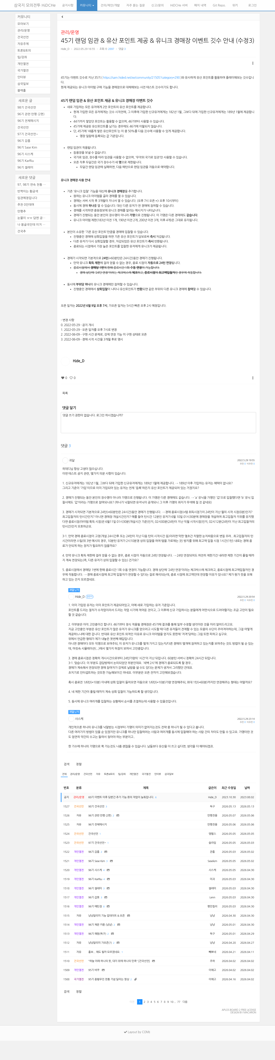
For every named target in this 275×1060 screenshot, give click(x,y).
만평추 (21, 211)
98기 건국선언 (26, 107)
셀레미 (209, 898)
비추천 (251, 464)
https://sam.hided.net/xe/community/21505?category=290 (141, 77)
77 (178, 1021)
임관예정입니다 (27, 197)
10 (171, 1021)
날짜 (246, 788)
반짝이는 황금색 (27, 191)
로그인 (252, 5)
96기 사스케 (25, 154)
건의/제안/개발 (110, 5)
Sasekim (208, 868)
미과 (208, 888)
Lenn (209, 908)
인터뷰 (167, 774)
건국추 (21, 231)
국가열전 (155, 774)
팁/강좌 (128, 774)
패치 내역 (200, 5)
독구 (208, 808)
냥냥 (208, 928)
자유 (102, 774)
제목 (145, 788)
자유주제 (23, 43)
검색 (66, 764)
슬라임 (209, 848)
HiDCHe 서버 (179, 5)
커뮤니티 (87, 5)
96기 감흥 (23, 140)
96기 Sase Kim (27, 147)
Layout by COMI (137, 1051)
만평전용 (208, 818)
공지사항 (67, 5)
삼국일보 (180, 774)
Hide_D (65, 49)
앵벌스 (209, 838)
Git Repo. (219, 5)
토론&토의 (114, 774)
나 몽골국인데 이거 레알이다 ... (33, 224)
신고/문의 (157, 5)
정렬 (78, 764)
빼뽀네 (209, 968)
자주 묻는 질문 (135, 5)
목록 (65, 393)
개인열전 (141, 774)
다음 (185, 1021)
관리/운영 (70, 32)
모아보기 (23, 23)
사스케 (79, 718)
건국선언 (90, 774)
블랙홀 (21, 90)
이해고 (209, 988)
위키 (235, 5)
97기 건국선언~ (27, 134)
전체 (64, 774)
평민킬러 (208, 918)
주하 (208, 978)
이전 (132, 1021)
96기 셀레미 (25, 167)
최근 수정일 (226, 788)
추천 (243, 464)
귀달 (72, 460)
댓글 (122, 49)
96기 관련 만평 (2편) (30, 114)
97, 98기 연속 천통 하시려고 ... (33, 184)
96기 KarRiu (25, 160)
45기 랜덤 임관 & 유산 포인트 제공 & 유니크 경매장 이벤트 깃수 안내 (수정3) (157, 41)
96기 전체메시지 (28, 120)
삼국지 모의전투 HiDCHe (35, 5)
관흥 (208, 858)
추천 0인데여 (25, 204)
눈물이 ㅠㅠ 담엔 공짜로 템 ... (33, 217)
